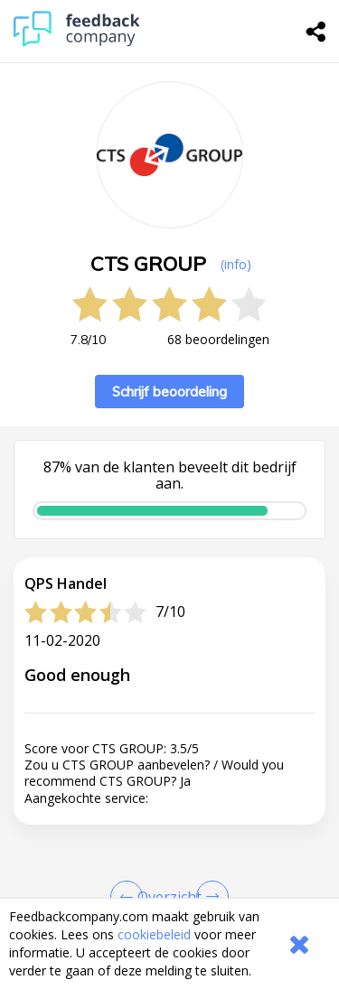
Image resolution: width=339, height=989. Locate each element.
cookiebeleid (154, 934)
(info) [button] (236, 264)
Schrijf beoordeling (169, 391)
